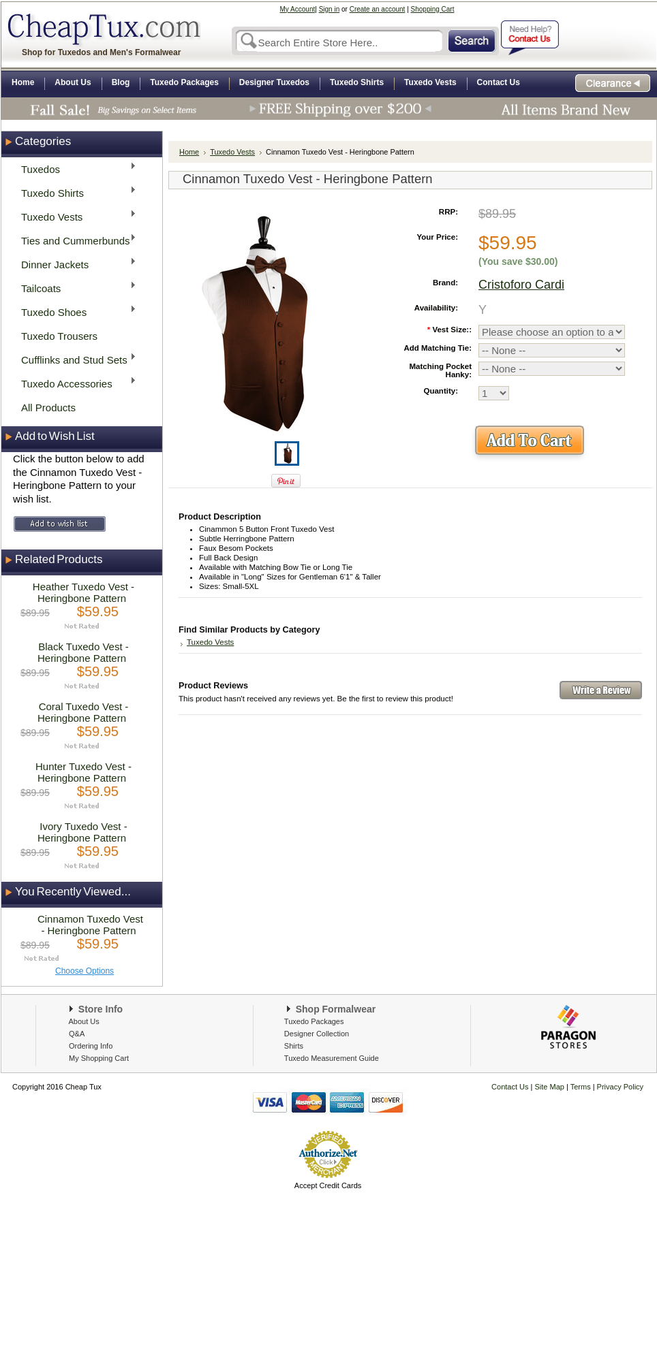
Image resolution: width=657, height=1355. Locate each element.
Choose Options (84, 971)
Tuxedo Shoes (74, 311)
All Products (48, 407)
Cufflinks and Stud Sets (74, 359)
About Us (83, 1021)
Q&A (77, 1034)
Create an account (378, 9)
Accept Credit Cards (327, 1185)
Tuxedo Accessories (74, 383)
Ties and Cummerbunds (74, 240)
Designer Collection (316, 1034)
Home (189, 152)
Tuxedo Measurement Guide (331, 1058)
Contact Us (509, 1087)
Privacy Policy (619, 1087)
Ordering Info (90, 1046)
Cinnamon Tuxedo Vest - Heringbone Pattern (90, 924)
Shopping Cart (433, 9)
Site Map (549, 1087)
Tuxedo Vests (74, 216)
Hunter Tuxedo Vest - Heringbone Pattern (83, 772)
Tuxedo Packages (314, 1021)
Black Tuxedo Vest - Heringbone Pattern (83, 652)
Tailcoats (74, 287)
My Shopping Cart (99, 1058)
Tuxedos (74, 168)
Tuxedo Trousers (59, 336)
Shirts (293, 1046)
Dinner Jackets (74, 263)
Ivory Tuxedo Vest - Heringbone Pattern (82, 832)
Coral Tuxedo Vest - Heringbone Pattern (82, 712)
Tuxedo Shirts (74, 192)
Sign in (329, 9)
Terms (581, 1087)
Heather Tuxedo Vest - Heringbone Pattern (83, 592)
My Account (298, 9)
